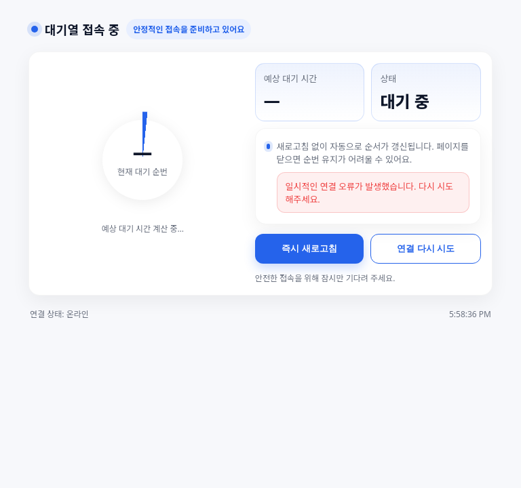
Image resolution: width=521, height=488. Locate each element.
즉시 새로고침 (309, 248)
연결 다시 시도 (426, 248)
